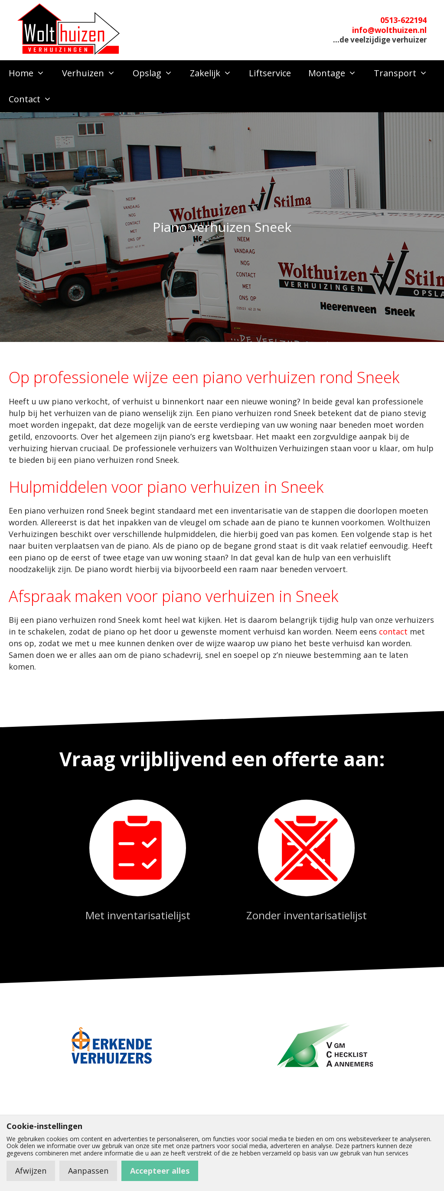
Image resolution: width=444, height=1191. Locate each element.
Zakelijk (215, 73)
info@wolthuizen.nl (389, 30)
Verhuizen (93, 73)
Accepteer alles (159, 1170)
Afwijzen (30, 1170)
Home (31, 73)
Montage (336, 73)
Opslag (157, 73)
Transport (405, 73)
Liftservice (270, 73)
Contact (34, 99)
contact (393, 631)
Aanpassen (88, 1170)
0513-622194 (403, 20)
